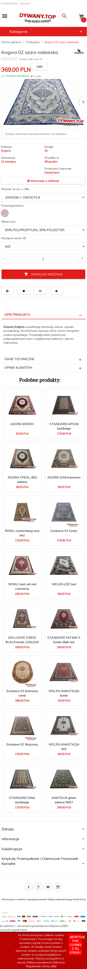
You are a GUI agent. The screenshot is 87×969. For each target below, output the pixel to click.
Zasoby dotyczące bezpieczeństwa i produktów (36, 134)
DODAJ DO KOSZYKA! (43, 274)
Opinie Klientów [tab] (18, 368)
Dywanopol (51, 172)
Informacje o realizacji (43, 181)
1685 (39, 66)
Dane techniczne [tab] (19, 359)
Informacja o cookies (13, 899)
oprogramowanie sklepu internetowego (50, 899)
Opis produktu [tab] (17, 315)
